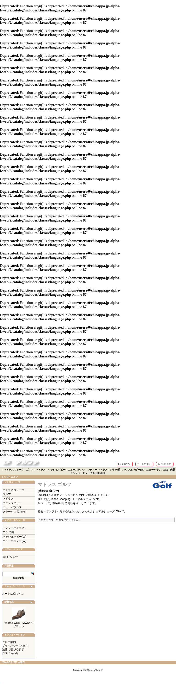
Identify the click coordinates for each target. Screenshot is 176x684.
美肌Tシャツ (10, 557)
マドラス (41, 469)
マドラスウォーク (14, 469)
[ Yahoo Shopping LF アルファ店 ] (71, 499)
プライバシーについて (16, 645)
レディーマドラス (97, 469)
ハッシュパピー (57, 469)
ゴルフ (29, 469)
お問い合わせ (10, 653)
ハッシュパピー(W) (133, 469)
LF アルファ (97, 670)
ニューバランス (76, 469)
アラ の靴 (115, 469)
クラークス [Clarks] (93, 473)
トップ (5, 477)
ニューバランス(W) (157, 469)
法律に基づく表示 (13, 649)
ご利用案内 (9, 642)
